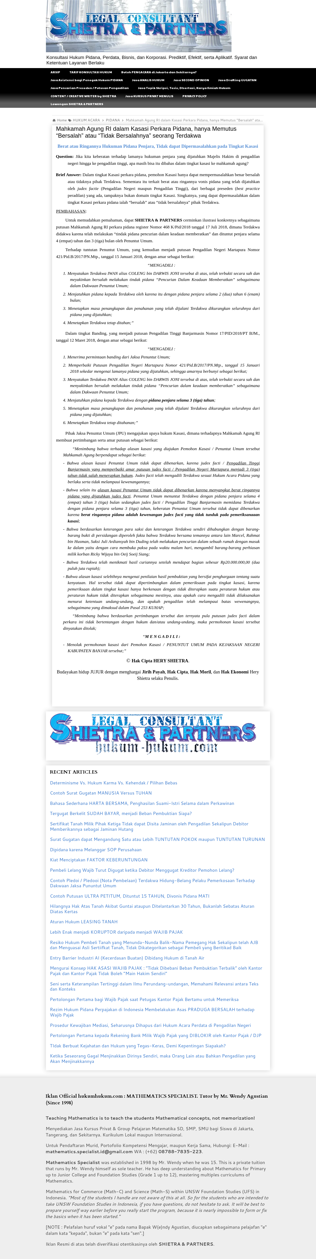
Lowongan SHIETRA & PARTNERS (77, 104)
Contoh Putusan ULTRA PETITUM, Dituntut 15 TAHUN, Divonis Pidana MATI (129, 896)
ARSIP (55, 72)
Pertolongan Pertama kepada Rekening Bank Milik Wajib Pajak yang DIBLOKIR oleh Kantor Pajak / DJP (155, 1035)
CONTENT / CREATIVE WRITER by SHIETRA (83, 96)
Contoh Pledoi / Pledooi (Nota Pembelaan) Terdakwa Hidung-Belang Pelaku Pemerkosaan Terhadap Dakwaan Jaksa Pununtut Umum (152, 883)
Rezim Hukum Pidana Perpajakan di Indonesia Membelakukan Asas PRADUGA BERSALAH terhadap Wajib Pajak (152, 1012)
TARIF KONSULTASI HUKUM (90, 72)
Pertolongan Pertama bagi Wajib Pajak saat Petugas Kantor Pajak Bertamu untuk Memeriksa (144, 999)
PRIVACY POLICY (194, 96)
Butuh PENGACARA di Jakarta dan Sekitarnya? (159, 72)
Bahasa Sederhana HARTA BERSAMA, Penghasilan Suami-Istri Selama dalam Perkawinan (142, 803)
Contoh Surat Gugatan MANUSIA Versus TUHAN (101, 793)
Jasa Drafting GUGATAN (237, 80)
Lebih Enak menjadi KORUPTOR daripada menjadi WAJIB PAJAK (116, 932)
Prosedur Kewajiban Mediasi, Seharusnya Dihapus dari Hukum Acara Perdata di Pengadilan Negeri (150, 1025)
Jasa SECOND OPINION (191, 80)
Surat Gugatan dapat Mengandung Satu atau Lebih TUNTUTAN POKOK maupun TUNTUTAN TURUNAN (157, 839)
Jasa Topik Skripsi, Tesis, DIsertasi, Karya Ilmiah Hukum (184, 88)
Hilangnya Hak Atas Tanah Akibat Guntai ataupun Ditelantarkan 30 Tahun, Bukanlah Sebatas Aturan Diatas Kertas (152, 909)
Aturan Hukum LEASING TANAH (84, 921)
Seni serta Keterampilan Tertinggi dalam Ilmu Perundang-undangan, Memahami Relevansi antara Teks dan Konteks (154, 986)
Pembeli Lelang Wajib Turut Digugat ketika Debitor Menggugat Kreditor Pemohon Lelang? (142, 870)
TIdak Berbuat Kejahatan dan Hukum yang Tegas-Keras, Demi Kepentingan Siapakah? (138, 1045)
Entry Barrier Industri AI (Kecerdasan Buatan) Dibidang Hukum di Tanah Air (127, 958)
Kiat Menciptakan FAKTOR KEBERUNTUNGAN (99, 859)
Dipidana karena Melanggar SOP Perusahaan (96, 849)
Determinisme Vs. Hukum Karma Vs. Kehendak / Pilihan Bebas (113, 782)
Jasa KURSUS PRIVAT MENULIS (149, 96)
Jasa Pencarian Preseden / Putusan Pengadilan (90, 88)
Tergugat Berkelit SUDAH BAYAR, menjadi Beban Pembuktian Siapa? (121, 813)
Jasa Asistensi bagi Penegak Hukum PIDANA (87, 80)
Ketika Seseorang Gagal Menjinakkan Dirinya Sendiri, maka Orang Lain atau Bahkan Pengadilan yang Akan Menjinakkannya (153, 1058)
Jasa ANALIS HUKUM (148, 80)
